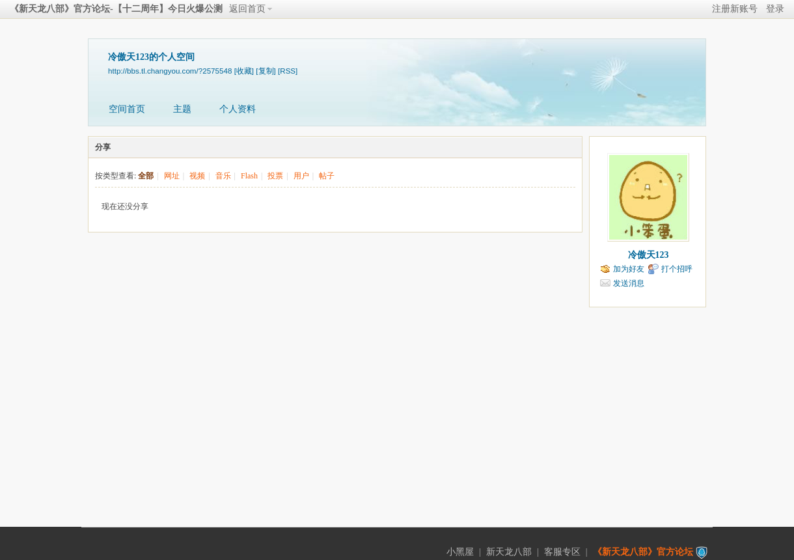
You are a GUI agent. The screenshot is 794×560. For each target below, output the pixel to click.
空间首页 (127, 109)
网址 (172, 175)
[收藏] (244, 70)
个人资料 (237, 109)
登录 (775, 9)
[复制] (265, 70)
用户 (301, 175)
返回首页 (247, 9)
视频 (197, 175)
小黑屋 (460, 552)
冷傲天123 (648, 255)
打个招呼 (676, 268)
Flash (249, 175)
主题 (182, 109)
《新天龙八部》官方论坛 (643, 552)
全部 (146, 175)
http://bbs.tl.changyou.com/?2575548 (170, 70)
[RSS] (287, 70)
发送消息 (628, 283)
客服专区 (562, 552)
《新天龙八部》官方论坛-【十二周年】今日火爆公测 (116, 9)
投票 (275, 175)
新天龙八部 (509, 552)
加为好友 (628, 268)
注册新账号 (735, 9)
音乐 (223, 175)
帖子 (327, 175)
